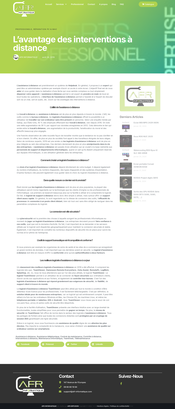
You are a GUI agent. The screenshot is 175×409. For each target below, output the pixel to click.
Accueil (48, 4)
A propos (103, 4)
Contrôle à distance (92, 336)
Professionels (24, 29)
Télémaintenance (82, 338)
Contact (91, 4)
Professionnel (77, 4)
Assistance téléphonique (48, 336)
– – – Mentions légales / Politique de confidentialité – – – (113, 406)
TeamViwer (68, 338)
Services (61, 4)
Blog (114, 4)
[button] (27, 344)
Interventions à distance (27, 338)
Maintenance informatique (50, 338)
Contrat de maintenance (71, 336)
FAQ (122, 4)
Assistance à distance (26, 336)
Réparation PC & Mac (45, 29)
